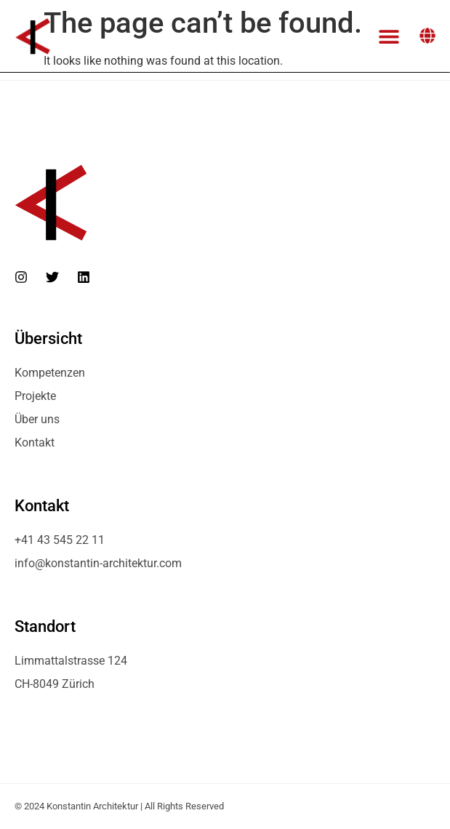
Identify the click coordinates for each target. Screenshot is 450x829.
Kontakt (35, 442)
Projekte (35, 396)
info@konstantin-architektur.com (98, 563)
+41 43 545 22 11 (60, 540)
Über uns (37, 419)
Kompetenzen (50, 373)
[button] (388, 36)
